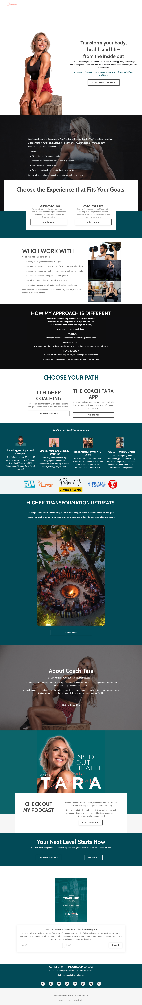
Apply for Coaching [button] (49, 413)
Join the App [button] (93, 222)
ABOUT (106, 5)
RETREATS (72, 5)
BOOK (80, 5)
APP (55, 5)
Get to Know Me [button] (71, 705)
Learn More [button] (71, 632)
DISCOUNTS (88, 5)
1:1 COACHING (47, 5)
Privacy (68, 1000)
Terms (61, 1000)
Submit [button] (115, 945)
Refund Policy (78, 1000)
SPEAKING (98, 5)
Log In (133, 5)
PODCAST (62, 5)
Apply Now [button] (48, 222)
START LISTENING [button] (90, 823)
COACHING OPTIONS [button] (103, 82)
